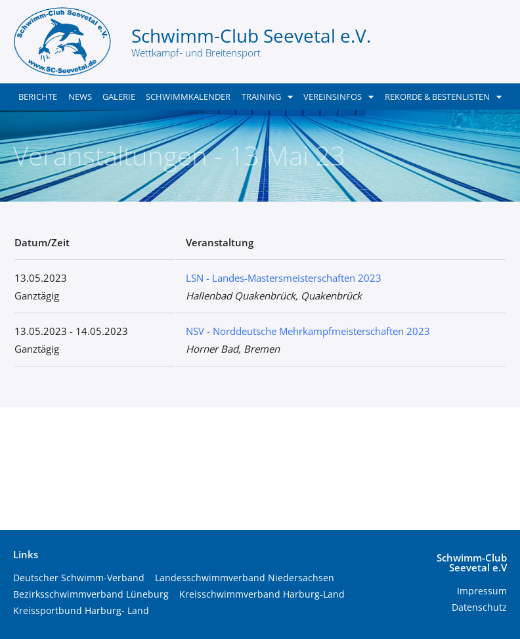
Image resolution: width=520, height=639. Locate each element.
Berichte (37, 96)
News (80, 96)
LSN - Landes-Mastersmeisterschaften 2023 (283, 277)
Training (267, 97)
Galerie (118, 96)
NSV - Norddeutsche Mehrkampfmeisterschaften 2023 (308, 331)
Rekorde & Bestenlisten (443, 97)
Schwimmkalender (188, 96)
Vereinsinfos (338, 97)
